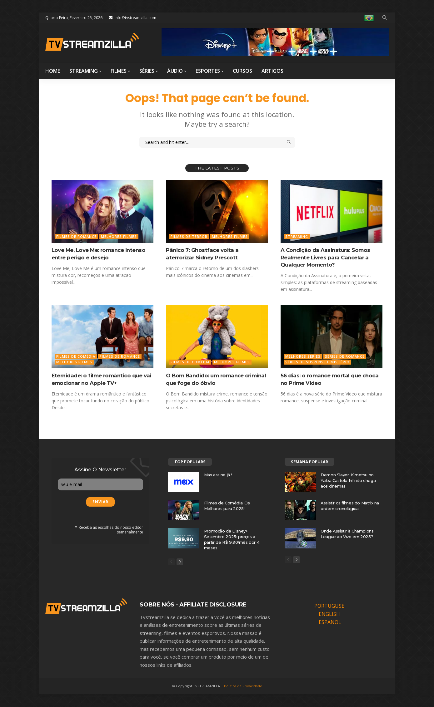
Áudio (175, 70)
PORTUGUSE (329, 606)
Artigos (272, 70)
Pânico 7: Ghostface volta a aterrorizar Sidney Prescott (203, 254)
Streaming (83, 70)
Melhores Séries (303, 356)
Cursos (242, 70)
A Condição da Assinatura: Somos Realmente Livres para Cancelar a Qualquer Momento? (327, 257)
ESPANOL (330, 622)
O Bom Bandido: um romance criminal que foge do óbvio (207, 379)
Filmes (119, 70)
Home (52, 70)
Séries (146, 70)
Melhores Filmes (119, 236)
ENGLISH (329, 614)
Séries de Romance (345, 356)
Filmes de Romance (76, 236)
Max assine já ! (218, 474)
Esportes (208, 70)
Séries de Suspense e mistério (317, 362)
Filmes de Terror (189, 236)
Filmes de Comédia (75, 356)
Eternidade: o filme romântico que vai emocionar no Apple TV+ (99, 379)
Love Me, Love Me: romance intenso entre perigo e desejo (101, 254)
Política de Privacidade (243, 686)
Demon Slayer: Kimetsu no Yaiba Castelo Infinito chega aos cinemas (348, 480)
